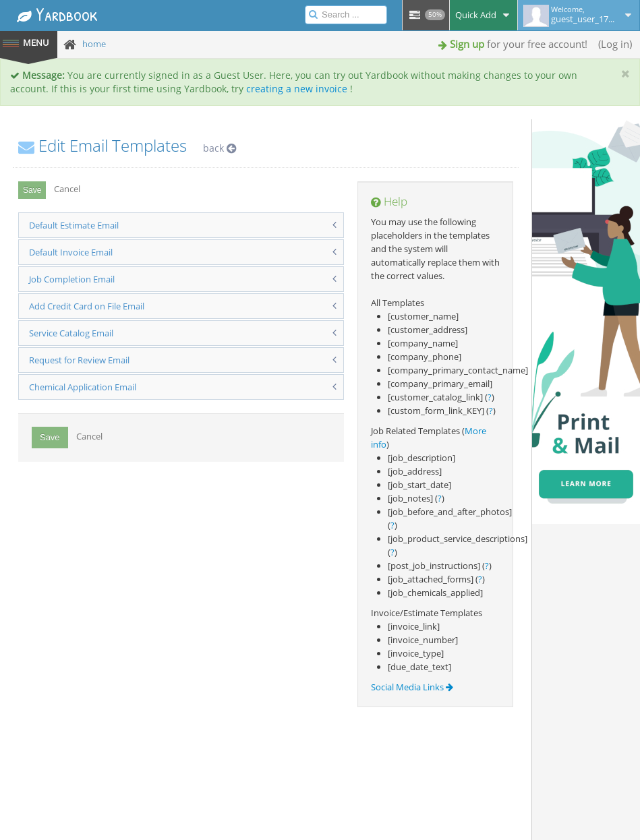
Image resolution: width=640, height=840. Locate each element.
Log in (615, 44)
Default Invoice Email (71, 252)
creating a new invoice (296, 88)
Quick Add (483, 15)
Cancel (67, 189)
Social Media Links (412, 687)
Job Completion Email (72, 279)
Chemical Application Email (82, 387)
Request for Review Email (79, 360)
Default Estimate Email (74, 225)
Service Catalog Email (71, 333)
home (94, 44)
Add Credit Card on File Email (86, 306)
